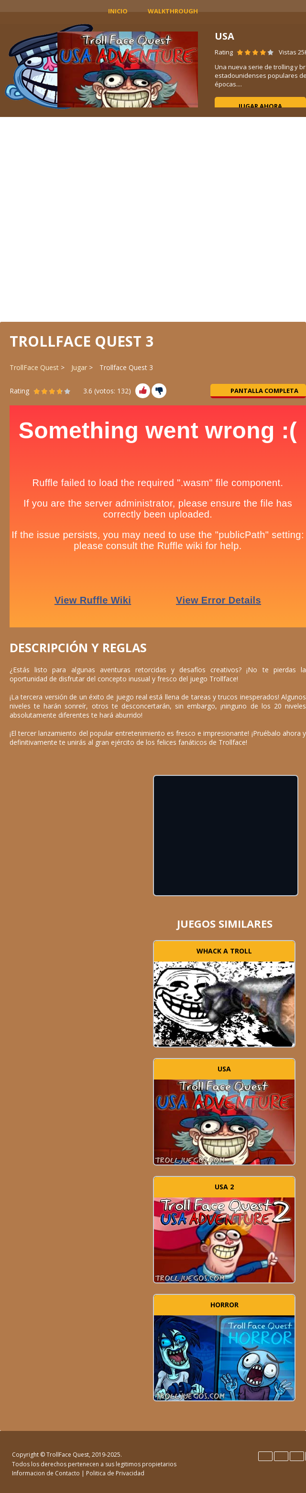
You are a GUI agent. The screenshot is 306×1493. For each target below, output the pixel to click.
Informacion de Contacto (46, 1473)
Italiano (297, 1456)
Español (281, 1456)
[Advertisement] (153, 218)
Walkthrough (173, 11)
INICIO (118, 11)
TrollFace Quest (34, 367)
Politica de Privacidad (115, 1473)
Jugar (79, 367)
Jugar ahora (260, 106)
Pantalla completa (258, 390)
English (265, 1456)
